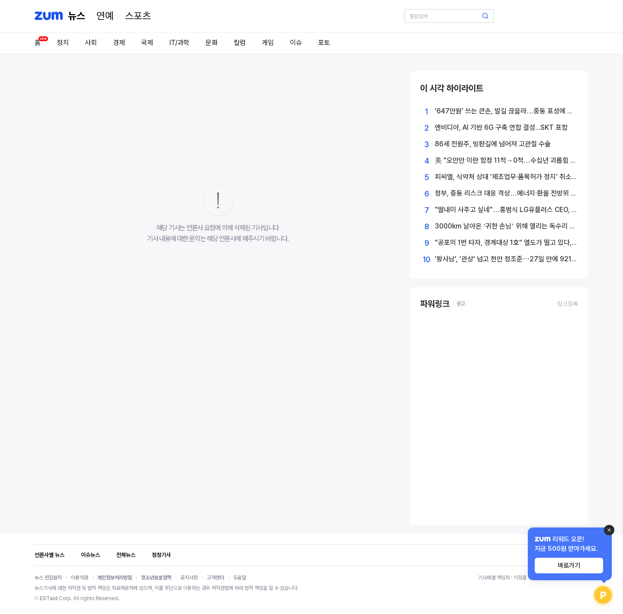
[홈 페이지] (76, 16)
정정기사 (161, 555)
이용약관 (79, 578)
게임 (268, 43)
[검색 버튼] (485, 16)
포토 (324, 43)
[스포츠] (138, 16)
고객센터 (215, 578)
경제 (119, 43)
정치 (63, 43)
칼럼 (240, 43)
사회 (91, 43)
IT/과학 (179, 43)
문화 (212, 43)
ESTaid (49, 598)
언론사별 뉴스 (49, 555)
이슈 (296, 43)
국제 (147, 43)
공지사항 (189, 578)
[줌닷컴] (49, 16)
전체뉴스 (125, 555)
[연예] (105, 16)
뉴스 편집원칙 (48, 578)
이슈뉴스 (90, 555)
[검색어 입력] (449, 16)
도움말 (239, 578)
